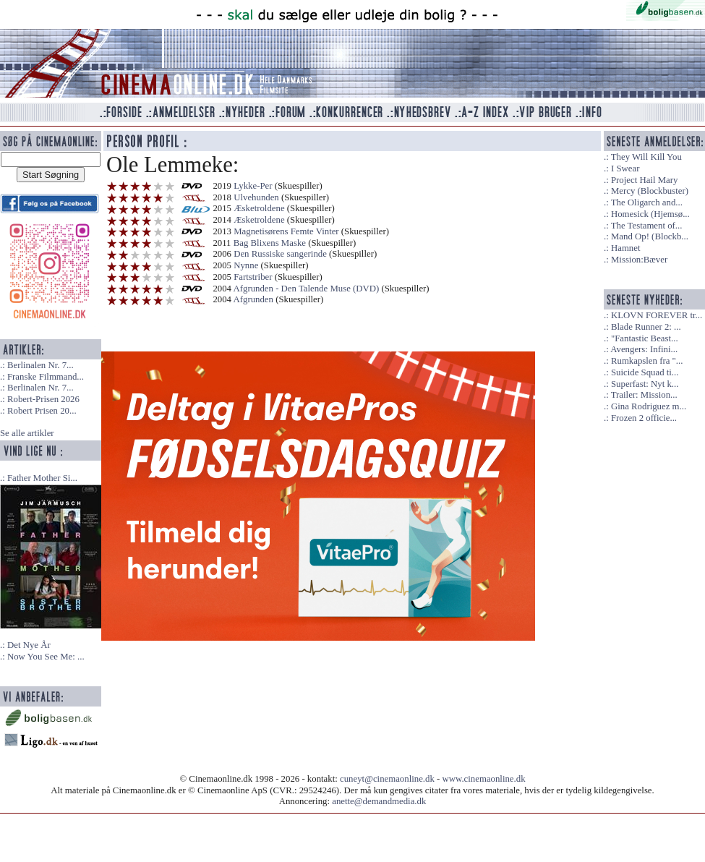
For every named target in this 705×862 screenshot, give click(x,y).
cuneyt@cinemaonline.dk (387, 779)
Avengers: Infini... (644, 349)
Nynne (246, 265)
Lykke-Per (253, 186)
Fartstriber (253, 277)
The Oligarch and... (647, 202)
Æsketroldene (259, 208)
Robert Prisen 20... (42, 411)
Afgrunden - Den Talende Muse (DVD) (307, 288)
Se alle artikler (27, 433)
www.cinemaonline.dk (484, 779)
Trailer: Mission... (644, 395)
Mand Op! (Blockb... (649, 236)
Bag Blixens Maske (270, 243)
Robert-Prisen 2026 (43, 399)
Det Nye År (29, 645)
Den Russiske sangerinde (280, 254)
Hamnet (626, 248)
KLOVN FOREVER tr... (656, 315)
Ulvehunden (256, 197)
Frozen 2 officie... (644, 418)
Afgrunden (253, 299)
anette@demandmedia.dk (379, 801)
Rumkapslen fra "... (647, 361)
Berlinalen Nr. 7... (40, 365)
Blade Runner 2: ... (646, 327)
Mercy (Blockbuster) (649, 191)
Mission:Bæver (639, 260)
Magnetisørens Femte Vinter (286, 231)
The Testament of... (647, 226)
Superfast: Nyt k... (644, 384)
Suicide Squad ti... (644, 372)
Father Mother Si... (42, 478)
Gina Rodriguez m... (648, 406)
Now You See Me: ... (46, 657)
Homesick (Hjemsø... (650, 214)
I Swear (625, 168)
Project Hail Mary (644, 180)
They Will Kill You (646, 157)
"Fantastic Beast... (644, 338)
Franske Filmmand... (45, 377)
